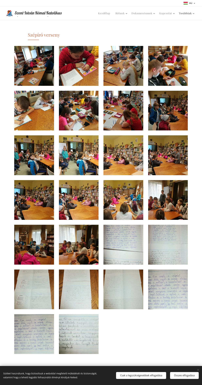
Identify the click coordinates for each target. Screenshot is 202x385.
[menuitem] (109, 13)
